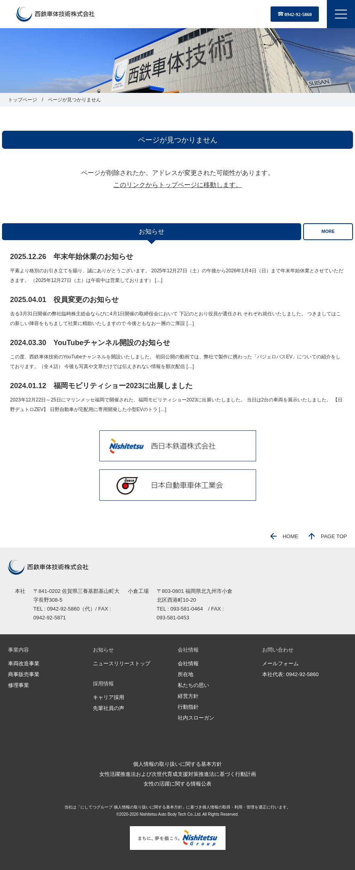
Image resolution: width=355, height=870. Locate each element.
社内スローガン (196, 718)
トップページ (22, 100)
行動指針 (188, 707)
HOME (284, 536)
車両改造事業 (23, 663)
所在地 (185, 674)
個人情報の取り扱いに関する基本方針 (177, 764)
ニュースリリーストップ (121, 663)
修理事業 (18, 685)
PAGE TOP (327, 536)
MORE (328, 231)
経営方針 (188, 696)
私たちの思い (193, 685)
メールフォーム (280, 663)
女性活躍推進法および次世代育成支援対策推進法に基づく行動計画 (177, 774)
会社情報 (188, 663)
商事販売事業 (23, 674)
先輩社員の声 (108, 708)
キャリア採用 (108, 697)
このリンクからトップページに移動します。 (177, 184)
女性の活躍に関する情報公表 (177, 784)
